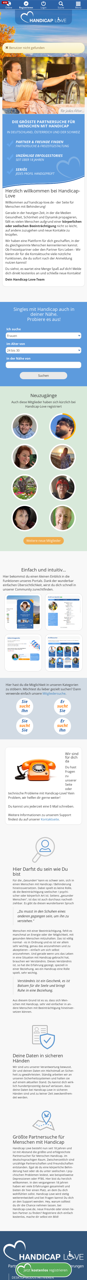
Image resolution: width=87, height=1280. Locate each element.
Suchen (43, 375)
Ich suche (13, 329)
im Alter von (15, 344)
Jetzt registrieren (42, 1270)
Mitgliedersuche (54, 693)
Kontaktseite (50, 819)
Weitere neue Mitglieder (43, 541)
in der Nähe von (18, 358)
